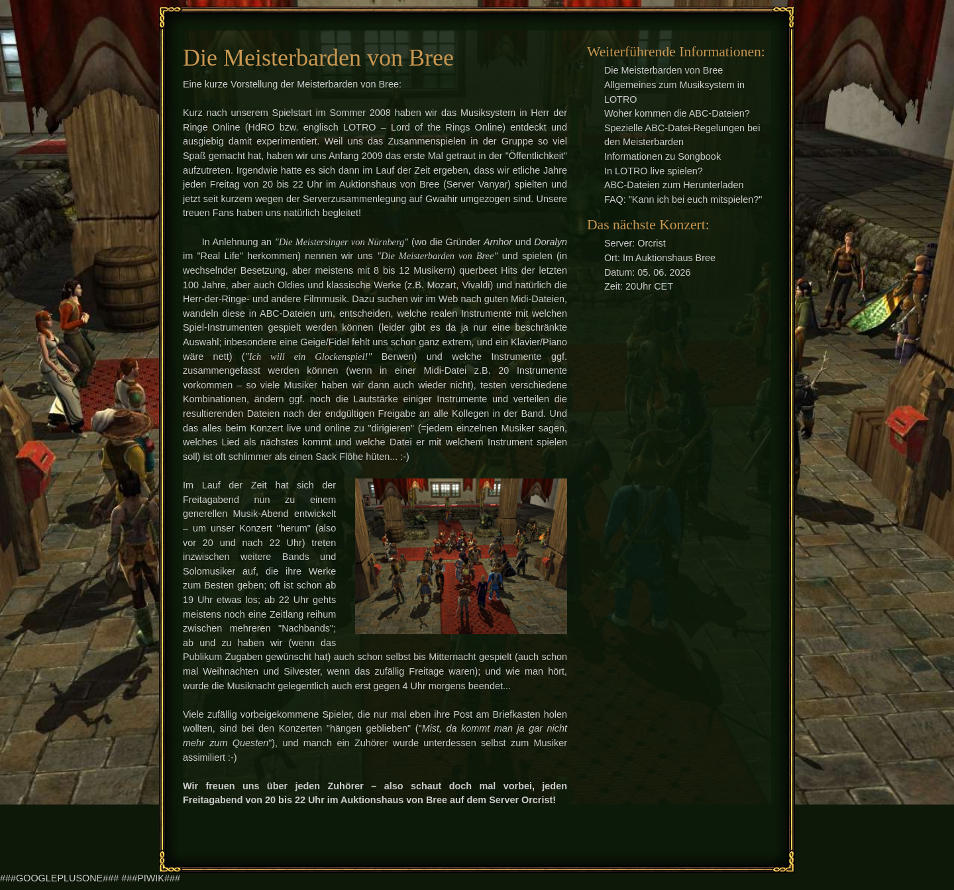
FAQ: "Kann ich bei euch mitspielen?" (683, 199)
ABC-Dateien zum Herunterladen (674, 185)
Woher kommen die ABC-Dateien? (677, 113)
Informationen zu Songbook (662, 156)
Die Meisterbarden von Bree (663, 70)
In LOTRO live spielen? (653, 171)
